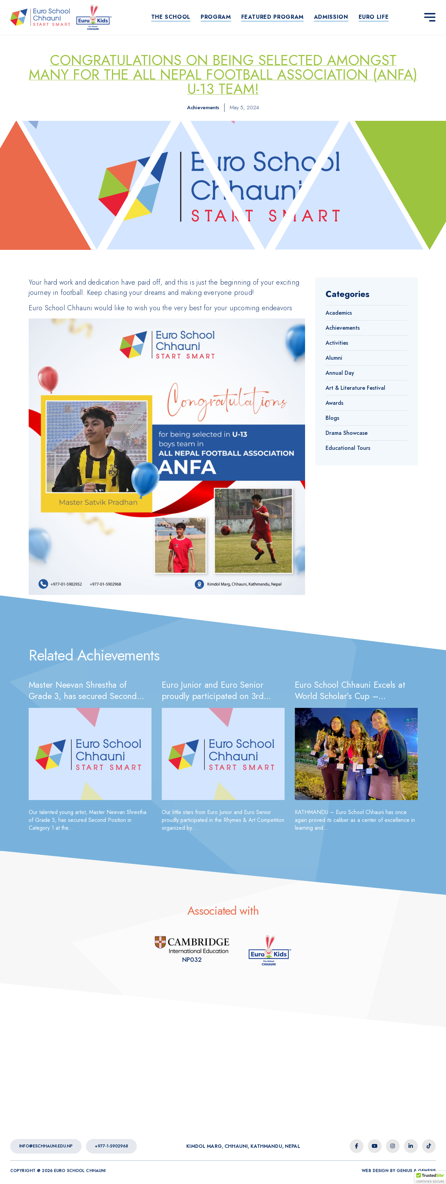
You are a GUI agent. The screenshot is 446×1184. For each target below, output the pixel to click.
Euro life (374, 17)
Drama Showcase (347, 433)
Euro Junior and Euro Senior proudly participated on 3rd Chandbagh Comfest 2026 (213, 696)
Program (216, 17)
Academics (339, 313)
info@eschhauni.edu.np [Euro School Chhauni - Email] (46, 1146)
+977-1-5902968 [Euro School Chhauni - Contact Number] (111, 1146)
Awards (334, 403)
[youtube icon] (375, 1146)
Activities (337, 343)
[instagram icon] (393, 1146)
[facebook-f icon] (356, 1146)
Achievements (203, 107)
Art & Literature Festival (355, 388)
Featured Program (272, 17)
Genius (404, 1171)
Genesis (427, 1171)
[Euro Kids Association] (192, 950)
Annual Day (340, 373)
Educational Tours (348, 448)
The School (170, 17)
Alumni (334, 358)
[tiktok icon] (429, 1146)
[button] (430, 1177)
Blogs (332, 418)
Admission (331, 17)
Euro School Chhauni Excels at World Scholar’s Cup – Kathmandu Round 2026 (350, 696)
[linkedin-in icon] (411, 1146)
